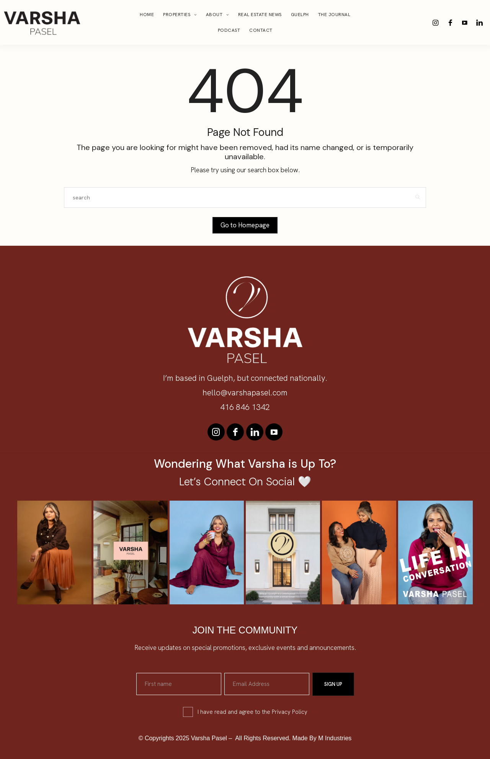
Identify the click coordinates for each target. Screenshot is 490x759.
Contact (261, 30)
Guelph (300, 14)
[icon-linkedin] (479, 22)
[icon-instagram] (436, 22)
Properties (176, 14)
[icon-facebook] (450, 22)
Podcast (229, 30)
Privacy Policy (289, 711)
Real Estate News (260, 14)
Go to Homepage (245, 225)
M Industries (334, 738)
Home (147, 14)
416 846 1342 (245, 407)
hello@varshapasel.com (245, 392)
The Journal (334, 14)
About (214, 14)
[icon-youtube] (465, 22)
